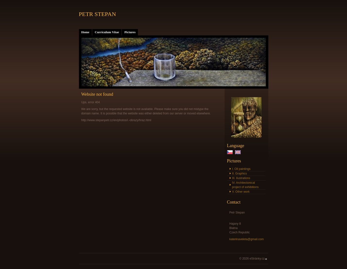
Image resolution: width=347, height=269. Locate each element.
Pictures (129, 32)
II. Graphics (239, 173)
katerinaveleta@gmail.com (246, 239)
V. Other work (241, 191)
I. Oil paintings (241, 169)
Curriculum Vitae (107, 32)
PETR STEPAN (97, 14)
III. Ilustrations (241, 178)
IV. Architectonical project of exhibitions (245, 185)
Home (85, 32)
